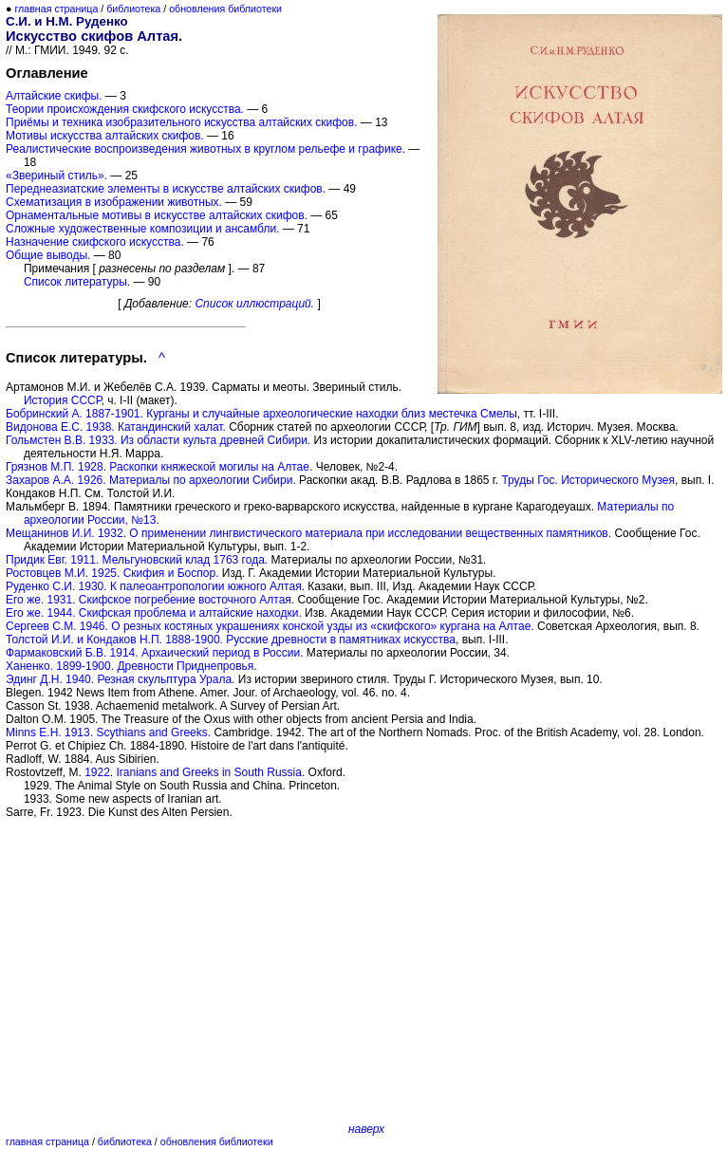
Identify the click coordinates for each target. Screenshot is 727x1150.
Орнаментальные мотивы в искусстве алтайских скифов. (157, 215)
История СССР (63, 400)
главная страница (56, 8)
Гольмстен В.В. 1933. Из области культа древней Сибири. (158, 440)
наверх (366, 1129)
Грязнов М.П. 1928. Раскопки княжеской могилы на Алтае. (159, 466)
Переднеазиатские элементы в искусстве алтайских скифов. (166, 188)
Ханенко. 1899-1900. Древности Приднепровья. (131, 666)
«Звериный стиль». (56, 175)
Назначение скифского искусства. (95, 242)
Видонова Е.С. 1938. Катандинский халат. (116, 427)
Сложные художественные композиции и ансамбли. (142, 228)
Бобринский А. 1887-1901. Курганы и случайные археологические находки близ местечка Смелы (261, 413)
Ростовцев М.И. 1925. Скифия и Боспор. (112, 573)
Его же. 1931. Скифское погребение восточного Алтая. (150, 599)
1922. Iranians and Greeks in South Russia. (194, 772)
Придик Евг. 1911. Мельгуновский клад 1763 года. (137, 559)
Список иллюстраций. (254, 303)
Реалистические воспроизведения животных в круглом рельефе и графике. (205, 149)
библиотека (133, 8)
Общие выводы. (48, 255)
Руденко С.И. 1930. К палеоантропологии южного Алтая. (155, 586)
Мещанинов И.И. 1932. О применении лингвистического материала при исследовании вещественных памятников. (308, 533)
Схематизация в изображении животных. (114, 202)
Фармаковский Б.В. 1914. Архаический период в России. (155, 652)
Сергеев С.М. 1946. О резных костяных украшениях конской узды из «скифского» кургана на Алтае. (270, 626)
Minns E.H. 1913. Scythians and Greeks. (108, 732)
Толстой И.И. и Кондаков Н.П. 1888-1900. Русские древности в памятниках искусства (231, 639)
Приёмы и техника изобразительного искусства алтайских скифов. (182, 122)
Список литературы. (77, 281)
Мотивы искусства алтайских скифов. (105, 135)
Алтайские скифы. (54, 95)
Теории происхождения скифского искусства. (125, 109)
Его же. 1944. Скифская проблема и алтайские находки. (154, 613)
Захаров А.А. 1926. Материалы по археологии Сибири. (151, 480)
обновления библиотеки (225, 8)
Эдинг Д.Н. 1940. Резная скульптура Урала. (120, 679)
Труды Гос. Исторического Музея (588, 480)
